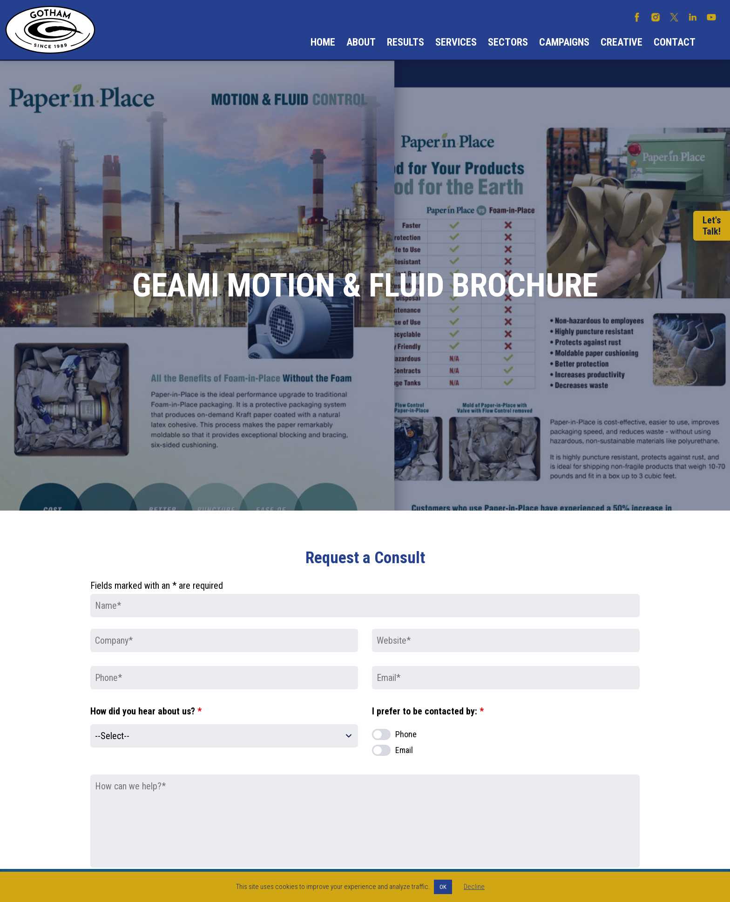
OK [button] (442, 886)
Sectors (508, 42)
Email (404, 750)
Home (323, 42)
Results (405, 42)
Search (713, 42)
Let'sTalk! (712, 226)
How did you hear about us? (146, 711)
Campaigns (564, 42)
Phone (406, 734)
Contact (675, 42)
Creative (621, 42)
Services (456, 42)
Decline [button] (474, 886)
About (361, 42)
